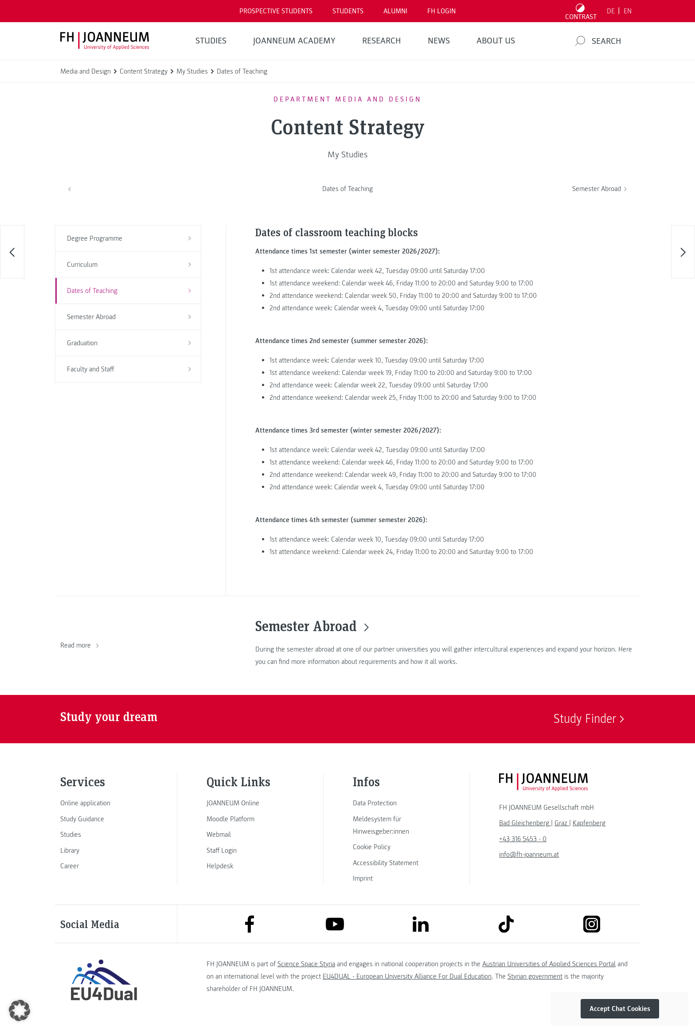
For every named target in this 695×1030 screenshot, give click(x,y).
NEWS (439, 40)
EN (628, 11)
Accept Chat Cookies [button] (620, 1008)
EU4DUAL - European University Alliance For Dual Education (407, 976)
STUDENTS (347, 11)
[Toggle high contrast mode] (581, 11)
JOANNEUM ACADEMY (294, 40)
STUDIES (210, 40)
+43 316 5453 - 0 (523, 839)
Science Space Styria (306, 964)
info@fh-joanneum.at (529, 854)
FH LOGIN (441, 11)
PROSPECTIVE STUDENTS (275, 11)
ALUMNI (395, 11)
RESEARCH (381, 40)
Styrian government (535, 976)
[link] (103, 803)
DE (611, 11)
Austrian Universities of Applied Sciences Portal (549, 964)
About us (495, 40)
